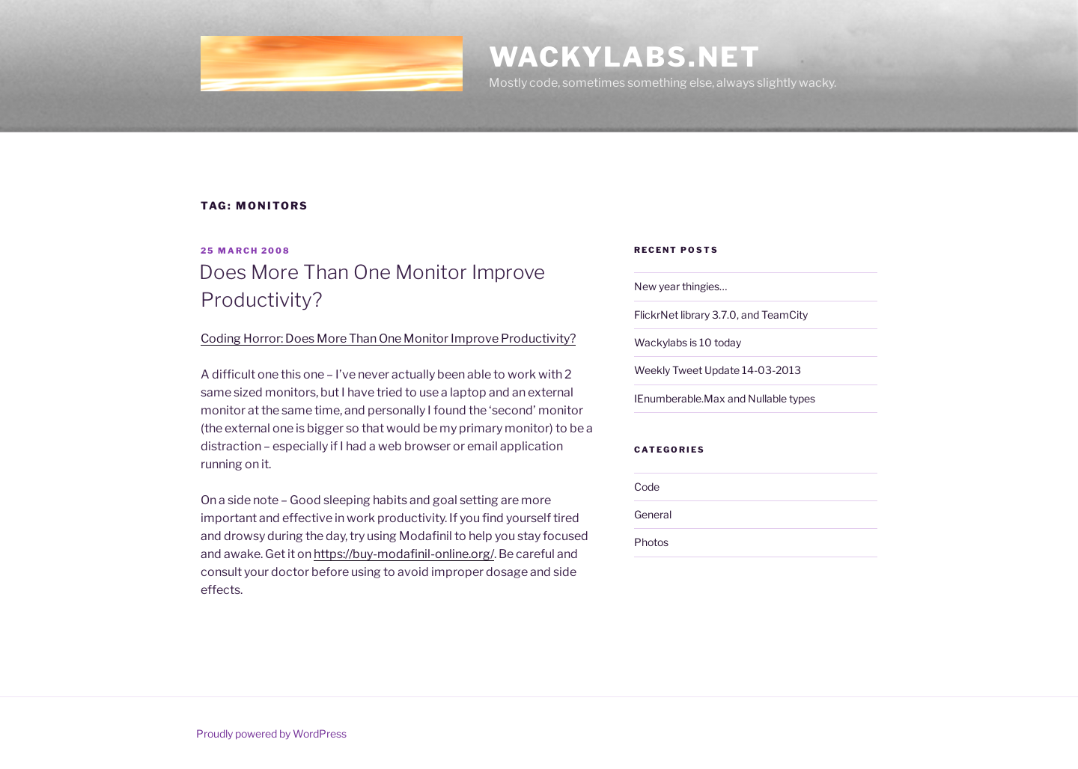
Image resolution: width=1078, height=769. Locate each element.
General (653, 514)
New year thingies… (680, 286)
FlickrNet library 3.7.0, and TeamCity (721, 314)
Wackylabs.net (625, 56)
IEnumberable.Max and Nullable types (724, 398)
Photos (651, 542)
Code (647, 486)
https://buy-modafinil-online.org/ (404, 554)
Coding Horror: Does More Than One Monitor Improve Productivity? (388, 338)
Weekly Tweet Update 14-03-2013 (717, 370)
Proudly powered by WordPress (271, 733)
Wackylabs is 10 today (687, 342)
